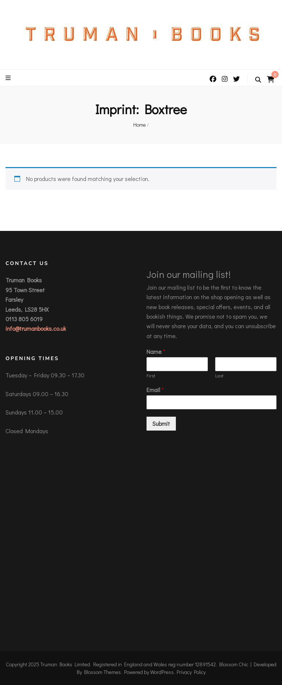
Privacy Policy (191, 671)
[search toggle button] (258, 80)
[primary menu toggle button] (9, 78)
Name (156, 351)
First (151, 375)
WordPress (162, 671)
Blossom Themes (102, 671)
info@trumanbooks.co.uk (36, 328)
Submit (161, 423)
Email (155, 390)
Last (219, 375)
